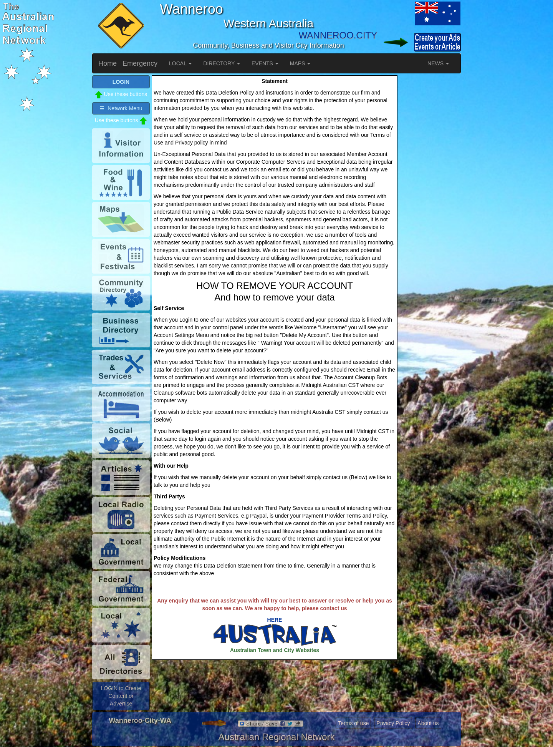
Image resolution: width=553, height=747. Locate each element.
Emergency (140, 63)
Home (107, 63)
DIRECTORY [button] (221, 63)
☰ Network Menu (120, 108)
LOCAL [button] (180, 63)
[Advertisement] (430, 190)
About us (428, 723)
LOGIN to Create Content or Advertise (121, 696)
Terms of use (353, 723)
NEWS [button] (438, 63)
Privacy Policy (393, 723)
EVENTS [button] (265, 63)
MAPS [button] (300, 63)
